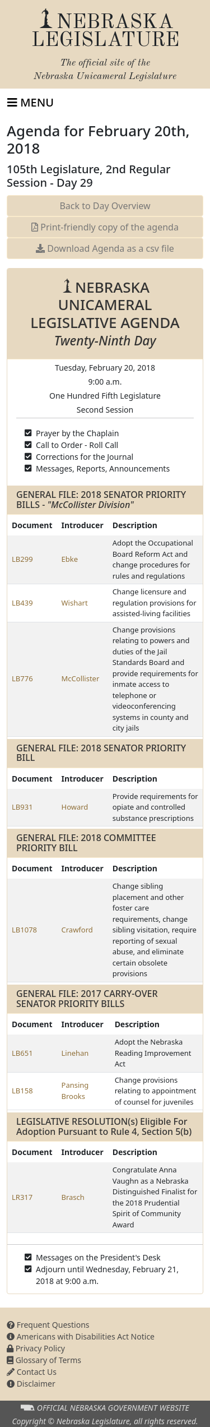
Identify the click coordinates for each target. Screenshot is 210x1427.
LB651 (22, 1053)
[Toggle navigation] (30, 102)
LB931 (22, 807)
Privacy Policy (36, 1348)
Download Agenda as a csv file (105, 248)
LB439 (22, 603)
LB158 (22, 1091)
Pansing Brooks (75, 1090)
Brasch (73, 1197)
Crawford (77, 930)
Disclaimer (31, 1383)
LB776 (22, 678)
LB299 (22, 559)
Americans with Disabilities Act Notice (81, 1336)
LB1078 (24, 930)
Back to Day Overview (104, 206)
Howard (75, 807)
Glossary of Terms (44, 1360)
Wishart (75, 603)
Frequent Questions (48, 1324)
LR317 (22, 1197)
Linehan (75, 1053)
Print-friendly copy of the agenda (105, 227)
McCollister (81, 678)
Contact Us (32, 1371)
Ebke (70, 559)
